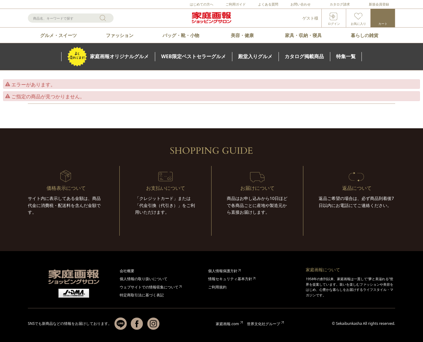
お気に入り (358, 23)
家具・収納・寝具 (303, 35)
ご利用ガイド (236, 4)
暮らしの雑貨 (364, 35)
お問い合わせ (300, 4)
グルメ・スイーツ (58, 35)
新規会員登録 (379, 4)
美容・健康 (242, 35)
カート (382, 23)
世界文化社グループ (263, 323)
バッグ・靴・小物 (181, 35)
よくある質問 (268, 4)
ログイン (334, 23)
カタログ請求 (340, 4)
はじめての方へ (201, 4)
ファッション (119, 35)
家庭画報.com (227, 323)
